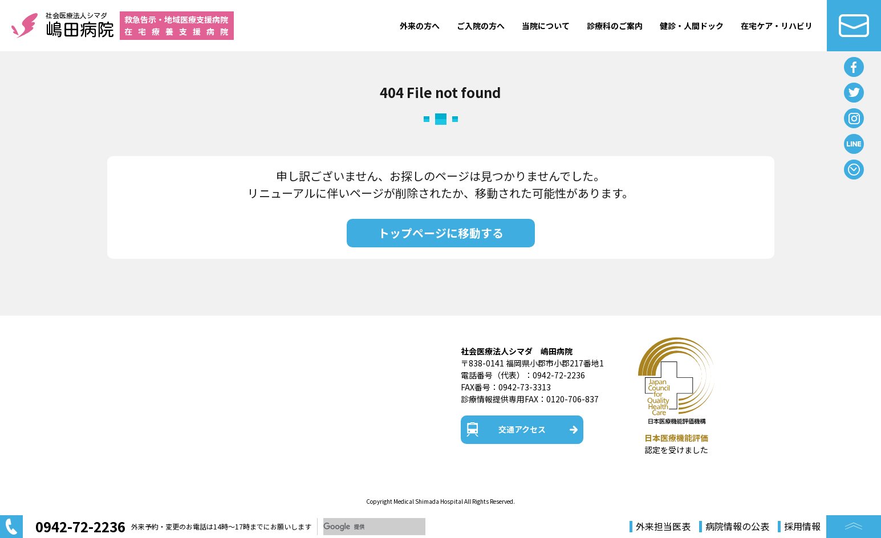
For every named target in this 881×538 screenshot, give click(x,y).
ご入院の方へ (481, 25)
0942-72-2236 (559, 375)
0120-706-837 (572, 399)
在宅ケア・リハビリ (777, 25)
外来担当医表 (663, 526)
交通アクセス (522, 429)
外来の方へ (420, 25)
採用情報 (802, 526)
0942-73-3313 (524, 387)
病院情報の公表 (737, 526)
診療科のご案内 (615, 25)
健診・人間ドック (692, 25)
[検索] (374, 526)
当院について (546, 25)
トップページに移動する (441, 233)
